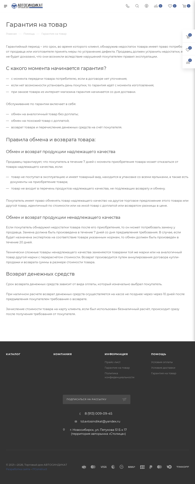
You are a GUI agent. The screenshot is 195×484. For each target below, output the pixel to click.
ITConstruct (39, 469)
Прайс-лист (112, 362)
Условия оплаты (162, 362)
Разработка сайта (18, 469)
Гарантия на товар (117, 367)
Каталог (13, 354)
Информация (116, 354)
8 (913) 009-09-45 (98, 413)
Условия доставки (163, 367)
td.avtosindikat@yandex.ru (100, 421)
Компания (62, 354)
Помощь (158, 354)
